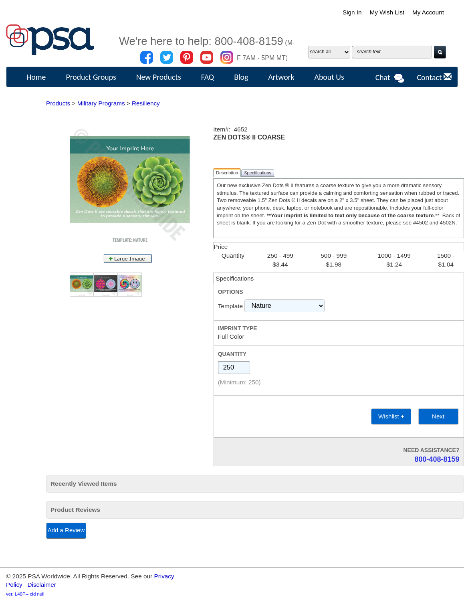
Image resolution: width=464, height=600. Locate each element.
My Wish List (386, 12)
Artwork (281, 77)
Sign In (351, 12)
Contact (434, 77)
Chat (390, 78)
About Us (329, 77)
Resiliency (147, 103)
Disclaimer (42, 584)
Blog (241, 77)
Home (36, 77)
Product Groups (91, 77)
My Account (428, 12)
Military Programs (101, 103)
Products (58, 103)
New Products (158, 77)
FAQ (207, 77)
